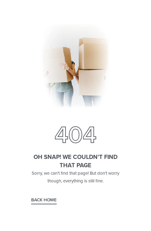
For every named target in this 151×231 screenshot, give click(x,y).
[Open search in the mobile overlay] (76, 115)
